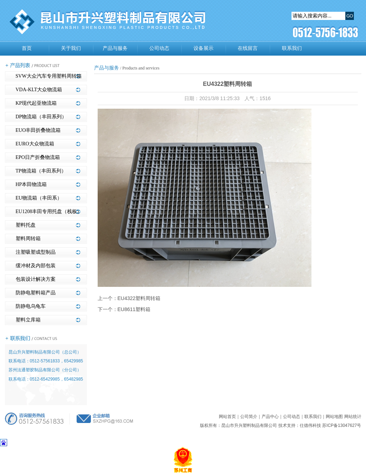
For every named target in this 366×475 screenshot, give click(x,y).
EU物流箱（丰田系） (39, 198)
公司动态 (159, 48)
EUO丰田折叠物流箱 (38, 130)
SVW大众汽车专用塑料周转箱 (49, 76)
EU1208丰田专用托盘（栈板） (49, 211)
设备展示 (203, 48)
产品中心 (270, 416)
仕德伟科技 (310, 425)
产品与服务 (115, 48)
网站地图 (334, 416)
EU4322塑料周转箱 (139, 298)
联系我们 (292, 48)
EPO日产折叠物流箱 (38, 157)
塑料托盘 (26, 225)
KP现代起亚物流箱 (36, 103)
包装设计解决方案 (36, 279)
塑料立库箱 (28, 319)
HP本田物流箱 (31, 184)
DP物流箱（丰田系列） (41, 116)
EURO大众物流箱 (35, 143)
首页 (27, 48)
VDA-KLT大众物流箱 (39, 89)
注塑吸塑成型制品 (36, 252)
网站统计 (352, 416)
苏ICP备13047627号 (341, 425)
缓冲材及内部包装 (36, 265)
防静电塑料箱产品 (36, 292)
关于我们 (71, 48)
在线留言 (248, 48)
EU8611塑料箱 (134, 309)
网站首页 (227, 416)
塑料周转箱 (28, 238)
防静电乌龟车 (31, 306)
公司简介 (248, 416)
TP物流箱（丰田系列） (41, 171)
